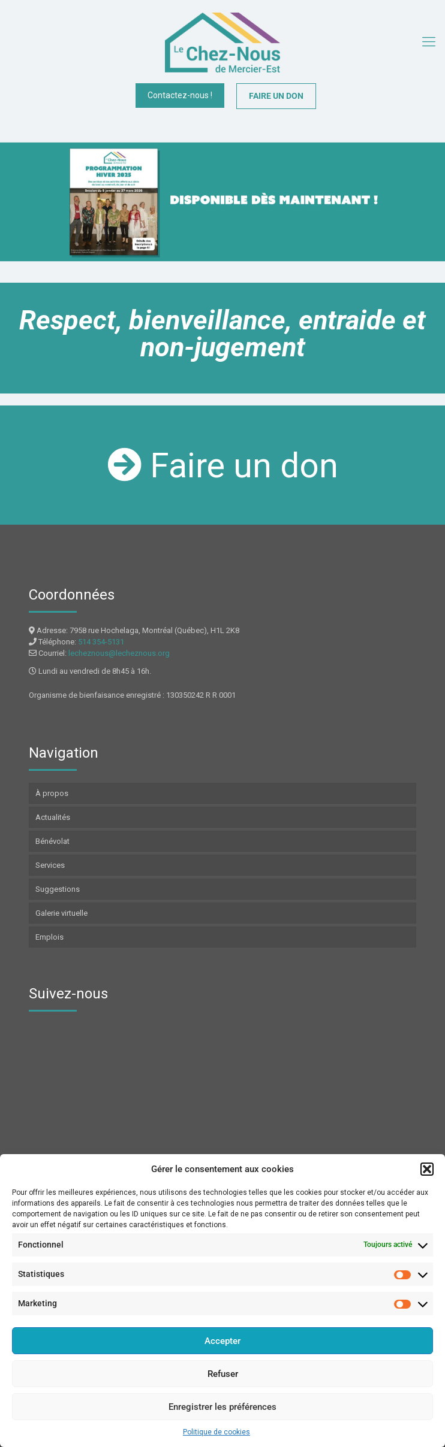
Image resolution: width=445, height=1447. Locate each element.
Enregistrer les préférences (222, 1406)
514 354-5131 (101, 641)
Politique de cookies (216, 1432)
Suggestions (57, 889)
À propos (51, 793)
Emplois (49, 937)
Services (50, 865)
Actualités (52, 817)
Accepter (222, 1341)
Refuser (223, 1374)
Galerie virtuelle (61, 913)
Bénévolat (52, 841)
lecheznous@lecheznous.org (119, 653)
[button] (427, 1169)
